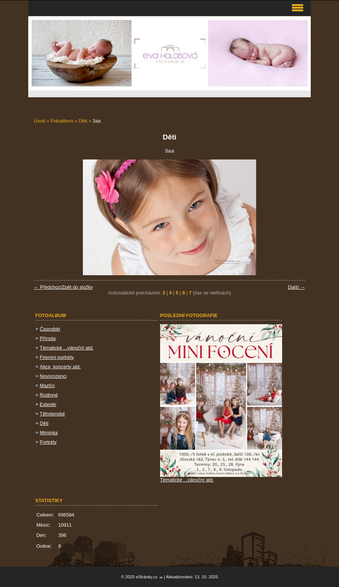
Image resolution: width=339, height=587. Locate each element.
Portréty (48, 442)
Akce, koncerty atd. (60, 366)
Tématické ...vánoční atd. (67, 348)
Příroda (48, 338)
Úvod (39, 121)
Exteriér (48, 404)
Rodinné (49, 395)
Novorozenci (53, 376)
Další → (296, 287)
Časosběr (50, 329)
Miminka (49, 432)
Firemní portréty (57, 357)
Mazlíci (47, 385)
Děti (83, 121)
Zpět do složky (77, 287)
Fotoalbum (61, 121)
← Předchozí (48, 287)
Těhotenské (52, 414)
